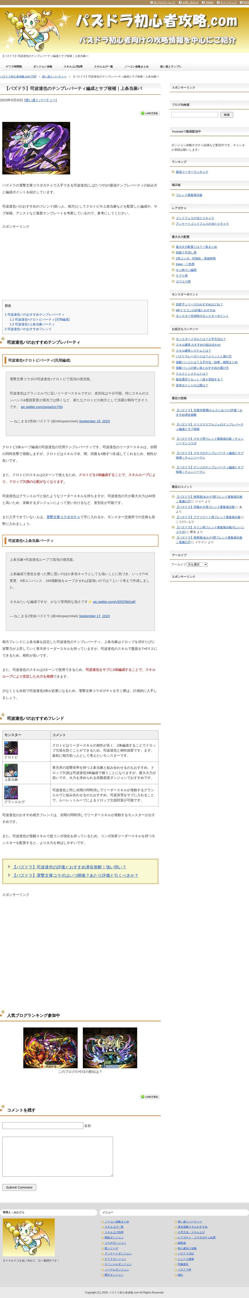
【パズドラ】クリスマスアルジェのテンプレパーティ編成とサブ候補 (210, 427)
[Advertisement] (80, 260)
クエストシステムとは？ (192, 373)
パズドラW (184, 1269)
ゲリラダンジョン (115, 1259)
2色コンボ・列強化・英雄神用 (196, 258)
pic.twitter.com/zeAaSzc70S (42, 407)
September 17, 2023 (94, 616)
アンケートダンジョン (118, 1253)
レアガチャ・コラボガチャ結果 (197, 1237)
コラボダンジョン (115, 1243)
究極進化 (183, 1264)
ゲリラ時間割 (14, 66)
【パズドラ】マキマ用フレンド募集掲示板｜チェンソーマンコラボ (210, 441)
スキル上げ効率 (73, 66)
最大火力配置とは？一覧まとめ (196, 247)
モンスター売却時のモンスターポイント (202, 316)
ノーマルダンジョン (117, 1269)
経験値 (182, 1243)
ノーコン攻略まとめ (136, 66)
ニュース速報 (186, 1259)
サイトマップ (228, 2)
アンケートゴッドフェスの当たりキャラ (202, 223)
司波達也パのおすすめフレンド (28, 329)
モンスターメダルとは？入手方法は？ (201, 339)
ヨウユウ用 (183, 281)
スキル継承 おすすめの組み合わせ (198, 344)
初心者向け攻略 (187, 1248)
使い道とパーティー (40, 100)
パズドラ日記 (186, 1253)
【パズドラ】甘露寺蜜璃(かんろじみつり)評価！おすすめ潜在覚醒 (209, 412)
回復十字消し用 (186, 252)
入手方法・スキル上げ (191, 1232)
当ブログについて (164, 2)
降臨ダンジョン (114, 1237)
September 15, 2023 (94, 421)
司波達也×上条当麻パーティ (32, 324)
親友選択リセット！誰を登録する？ (199, 379)
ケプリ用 (182, 275)
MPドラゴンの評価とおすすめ (196, 310)
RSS (246, 2)
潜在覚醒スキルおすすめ (193, 1226)
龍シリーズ (111, 1248)
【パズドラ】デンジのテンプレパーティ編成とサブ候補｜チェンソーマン (210, 470)
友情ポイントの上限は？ (192, 385)
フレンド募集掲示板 (189, 195)
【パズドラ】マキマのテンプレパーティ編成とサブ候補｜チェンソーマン (210, 455)
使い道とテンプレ (171, 66)
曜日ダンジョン (114, 1274)
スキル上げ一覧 (103, 66)
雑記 (180, 1274)
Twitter (209, 2)
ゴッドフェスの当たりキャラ (195, 218)
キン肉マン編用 (186, 270)
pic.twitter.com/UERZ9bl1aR (114, 602)
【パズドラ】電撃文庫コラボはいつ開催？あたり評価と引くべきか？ (75, 875)
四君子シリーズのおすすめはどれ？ (199, 304)
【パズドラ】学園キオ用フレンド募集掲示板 (205, 507)
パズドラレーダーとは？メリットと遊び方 (204, 356)
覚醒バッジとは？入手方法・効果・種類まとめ (207, 362)
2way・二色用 (185, 264)
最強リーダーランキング (192, 172)
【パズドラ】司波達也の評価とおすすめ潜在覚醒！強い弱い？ (69, 867)
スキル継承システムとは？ (193, 350)
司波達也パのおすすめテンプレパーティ (35, 314)
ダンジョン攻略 (42, 66)
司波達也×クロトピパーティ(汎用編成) (40, 319)
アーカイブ (178, 564)
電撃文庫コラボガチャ (63, 517)
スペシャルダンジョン (118, 1264)
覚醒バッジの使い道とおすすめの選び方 (202, 368)
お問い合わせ (190, 2)
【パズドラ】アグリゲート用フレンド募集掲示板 (208, 517)
